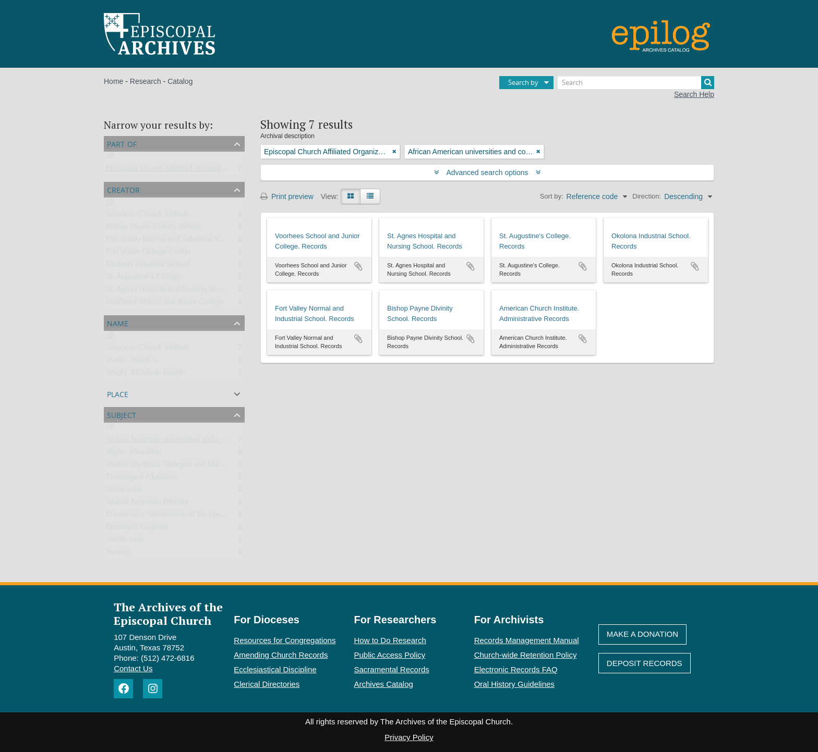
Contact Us (133, 668)
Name (117, 322)
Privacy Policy (408, 737)
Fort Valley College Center (148, 254)
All (110, 158)
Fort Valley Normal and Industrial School (171, 241)
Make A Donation (642, 634)
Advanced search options (487, 172)
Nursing (118, 554)
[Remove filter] (394, 151)
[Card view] (350, 196)
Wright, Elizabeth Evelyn (145, 375)
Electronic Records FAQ (516, 669)
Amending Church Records (281, 654)
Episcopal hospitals (137, 529)
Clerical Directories (266, 684)
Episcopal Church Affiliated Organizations (173, 170)
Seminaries (124, 491)
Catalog (180, 81)
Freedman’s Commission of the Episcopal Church (186, 516)
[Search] (636, 82)
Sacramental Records (391, 669)
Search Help (694, 94)
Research (145, 81)
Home (113, 81)
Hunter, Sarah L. (132, 362)
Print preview (287, 196)
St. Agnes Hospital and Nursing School (168, 291)
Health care (124, 541)
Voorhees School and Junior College (165, 304)
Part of (122, 143)
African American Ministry (147, 504)
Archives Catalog (383, 684)
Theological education (141, 479)
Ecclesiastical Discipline (275, 669)
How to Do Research (390, 640)
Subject (121, 414)
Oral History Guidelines (514, 684)
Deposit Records (644, 663)
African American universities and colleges (174, 441)
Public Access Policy (390, 654)
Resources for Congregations (284, 640)
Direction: (646, 196)
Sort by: (551, 196)
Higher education (133, 454)
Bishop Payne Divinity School (153, 229)
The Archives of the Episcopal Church (168, 613)
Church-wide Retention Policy (525, 654)
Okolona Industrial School (147, 266)
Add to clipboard (358, 266)
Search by (523, 82)
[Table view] (370, 196)
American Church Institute (148, 216)
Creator (123, 189)
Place (117, 393)
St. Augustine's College (143, 279)
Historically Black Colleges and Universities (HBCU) (189, 466)
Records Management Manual (526, 640)
